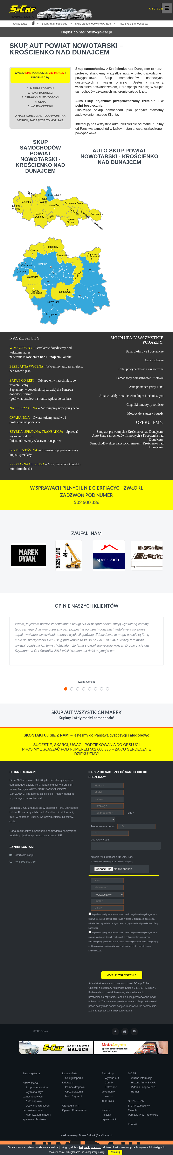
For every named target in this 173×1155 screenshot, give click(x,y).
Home (33, 23)
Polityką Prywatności (90, 1147)
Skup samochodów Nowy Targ (93, 23)
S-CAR (132, 1073)
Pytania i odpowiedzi (143, 1087)
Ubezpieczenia (74, 1091)
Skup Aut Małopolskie (54, 23)
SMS (28, 72)
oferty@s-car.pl (99, 32)
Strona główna (31, 1073)
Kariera (106, 1110)
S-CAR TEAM (136, 1101)
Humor (135, 1091)
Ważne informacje (141, 1078)
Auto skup (107, 1073)
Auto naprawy (34, 1101)
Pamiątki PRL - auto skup (143, 1114)
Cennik (109, 1082)
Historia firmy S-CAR (143, 1082)
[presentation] (120, 961)
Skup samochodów (37, 1087)
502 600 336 (86, 502)
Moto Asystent (73, 1096)
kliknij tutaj (128, 861)
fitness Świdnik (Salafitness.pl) (95, 1135)
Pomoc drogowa (75, 1087)
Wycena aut (112, 1078)
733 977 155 (156, 8)
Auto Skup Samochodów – (134, 23)
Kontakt (132, 1124)
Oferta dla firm (70, 1105)
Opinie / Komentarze (74, 1110)
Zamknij (115, 1152)
